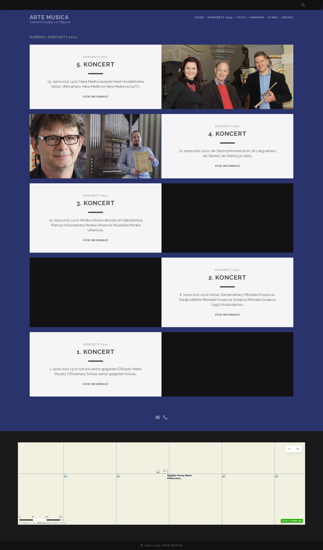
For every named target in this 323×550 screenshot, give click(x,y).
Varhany (257, 17)
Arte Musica (49, 17)
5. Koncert (95, 64)
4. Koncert (227, 133)
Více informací (95, 96)
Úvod (199, 17)
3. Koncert (95, 203)
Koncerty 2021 (95, 56)
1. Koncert (96, 351)
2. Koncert (227, 277)
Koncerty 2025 (220, 17)
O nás (273, 17)
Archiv (287, 17)
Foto (241, 17)
